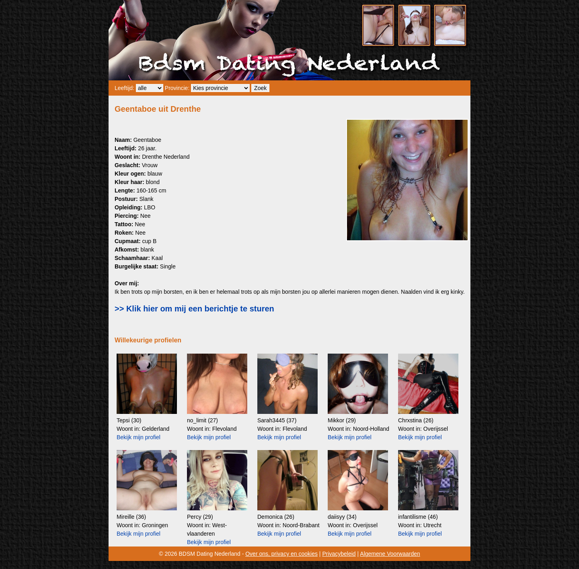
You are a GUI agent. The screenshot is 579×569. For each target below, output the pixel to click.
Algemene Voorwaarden (390, 554)
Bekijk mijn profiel (138, 437)
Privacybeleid (338, 554)
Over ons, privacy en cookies (281, 554)
